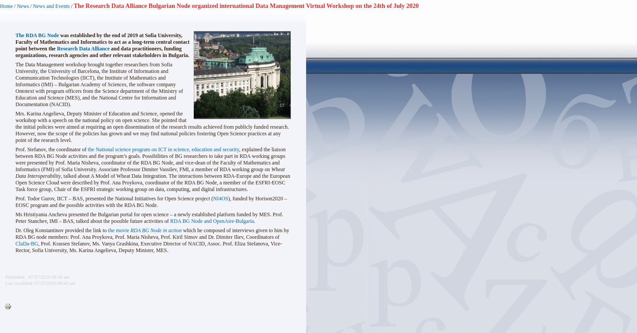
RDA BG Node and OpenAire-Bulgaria (212, 221)
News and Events (51, 6)
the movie (144, 230)
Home (6, 6)
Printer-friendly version (10, 307)
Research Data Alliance (83, 49)
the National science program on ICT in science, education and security (163, 149)
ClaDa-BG (26, 244)
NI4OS (220, 198)
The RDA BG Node (37, 35)
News (23, 6)
